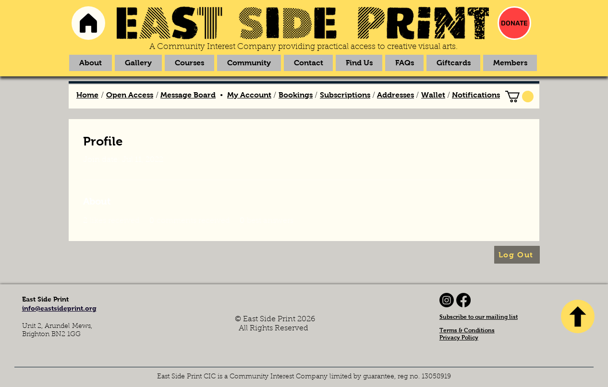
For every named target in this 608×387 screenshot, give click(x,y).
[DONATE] (514, 23)
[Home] (88, 23)
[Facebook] (463, 300)
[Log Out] (517, 255)
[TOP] (578, 316)
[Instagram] (446, 300)
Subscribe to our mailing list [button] (478, 317)
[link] (519, 96)
